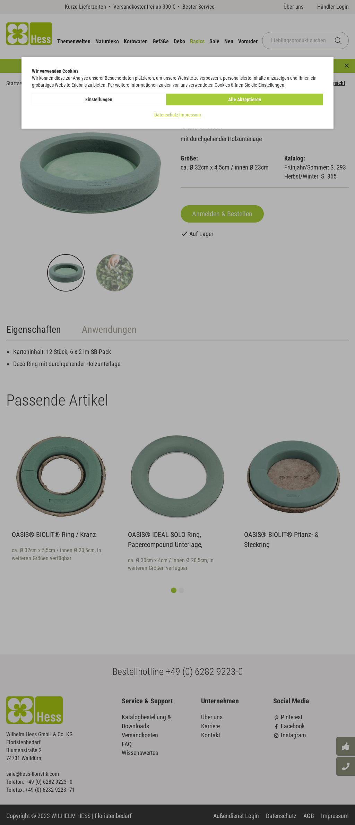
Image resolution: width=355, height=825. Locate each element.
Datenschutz (166, 115)
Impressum (190, 115)
